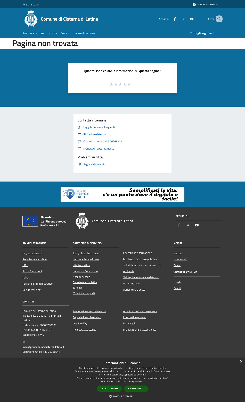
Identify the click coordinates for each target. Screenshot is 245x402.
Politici (26, 277)
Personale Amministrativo (37, 284)
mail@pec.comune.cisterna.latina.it (43, 347)
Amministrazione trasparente (140, 311)
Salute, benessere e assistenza (141, 277)
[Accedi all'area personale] (205, 5)
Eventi (177, 288)
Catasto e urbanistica (85, 282)
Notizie (178, 253)
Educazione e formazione (137, 253)
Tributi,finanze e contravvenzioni (142, 265)
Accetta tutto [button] (109, 388)
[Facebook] (171, 19)
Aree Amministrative (34, 259)
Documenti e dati (32, 290)
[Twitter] (179, 19)
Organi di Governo (32, 253)
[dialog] (122, 380)
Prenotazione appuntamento (89, 311)
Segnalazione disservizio (87, 317)
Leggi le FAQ (80, 323)
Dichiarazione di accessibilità (139, 329)
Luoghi (177, 282)
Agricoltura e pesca (134, 290)
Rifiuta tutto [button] (136, 388)
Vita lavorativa (81, 265)
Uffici (25, 265)
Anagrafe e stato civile (86, 253)
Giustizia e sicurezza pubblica (140, 259)
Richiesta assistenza (84, 329)
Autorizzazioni (131, 283)
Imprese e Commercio (85, 271)
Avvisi (177, 265)
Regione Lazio (30, 4)
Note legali (129, 323)
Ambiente (128, 271)
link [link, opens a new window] (142, 381)
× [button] (241, 361)
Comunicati (180, 259)
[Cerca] (218, 19)
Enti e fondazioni (32, 271)
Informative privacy (134, 317)
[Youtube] (188, 19)
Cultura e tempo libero (86, 259)
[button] (122, 396)
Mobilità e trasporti (84, 293)
